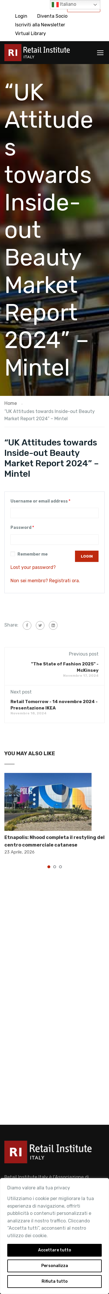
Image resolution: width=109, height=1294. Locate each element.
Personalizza (54, 1265)
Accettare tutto (54, 1250)
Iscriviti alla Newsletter (40, 25)
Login (21, 16)
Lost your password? (33, 567)
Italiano (64, 4)
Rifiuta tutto (55, 1281)
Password (22, 527)
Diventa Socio (52, 16)
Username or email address (40, 501)
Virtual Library (30, 33)
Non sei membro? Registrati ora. (45, 580)
